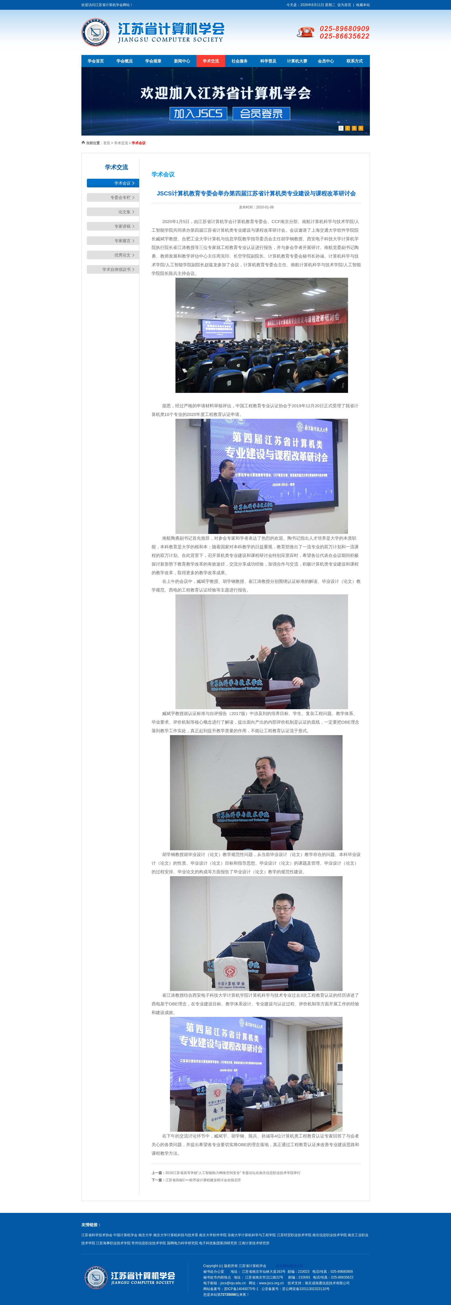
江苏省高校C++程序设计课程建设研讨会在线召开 (203, 1180)
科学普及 (268, 61)
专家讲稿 (122, 226)
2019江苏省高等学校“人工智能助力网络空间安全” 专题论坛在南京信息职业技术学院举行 (233, 1173)
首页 (106, 143)
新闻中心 (182, 61)
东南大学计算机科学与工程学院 (252, 1235)
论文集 (125, 212)
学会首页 (96, 61)
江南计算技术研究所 (254, 1243)
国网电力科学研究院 (182, 1243)
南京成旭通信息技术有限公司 (327, 1283)
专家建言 (122, 240)
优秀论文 (122, 255)
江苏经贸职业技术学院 (294, 1235)
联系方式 (355, 61)
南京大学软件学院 (213, 1235)
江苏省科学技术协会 (96, 1235)
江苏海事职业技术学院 (113, 1243)
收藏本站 (363, 5)
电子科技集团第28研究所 (218, 1243)
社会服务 (240, 61)
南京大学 (145, 1235)
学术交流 (211, 61)
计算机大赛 (297, 61)
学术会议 (122, 183)
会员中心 (326, 61)
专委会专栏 (120, 197)
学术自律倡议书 (116, 269)
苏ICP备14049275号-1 (241, 1289)
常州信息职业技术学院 (148, 1243)
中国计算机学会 (125, 1235)
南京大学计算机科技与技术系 (175, 1235)
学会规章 (153, 61)
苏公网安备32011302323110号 (306, 1289)
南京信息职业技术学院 (329, 1235)
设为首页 (344, 5)
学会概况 (124, 61)
